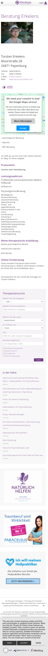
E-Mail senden (15, 76)
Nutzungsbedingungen (10, 603)
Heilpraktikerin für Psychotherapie (17, 407)
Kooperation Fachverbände (13, 605)
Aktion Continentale (31, 605)
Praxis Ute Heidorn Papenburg (16, 399)
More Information (23, 121)
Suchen (38, 360)
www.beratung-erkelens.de (21, 79)
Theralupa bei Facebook (32, 601)
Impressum (41, 603)
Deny (9, 643)
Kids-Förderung (9, 440)
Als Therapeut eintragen (14, 601)
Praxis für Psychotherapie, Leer (16, 448)
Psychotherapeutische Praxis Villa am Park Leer (23, 455)
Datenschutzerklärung (27, 603)
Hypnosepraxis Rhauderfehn (15, 432)
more (38, 643)
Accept (23, 128)
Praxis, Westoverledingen (13, 414)
